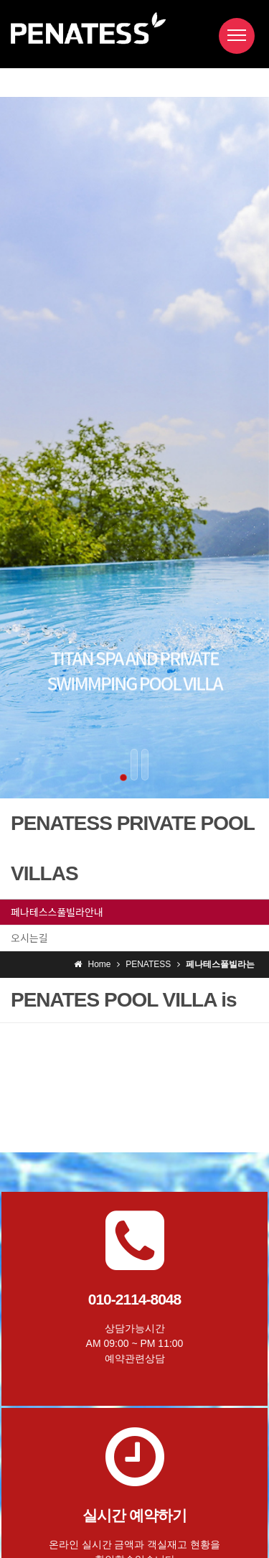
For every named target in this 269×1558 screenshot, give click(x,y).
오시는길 (29, 937)
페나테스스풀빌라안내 (57, 912)
